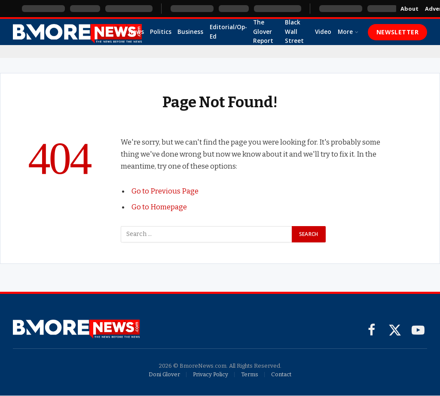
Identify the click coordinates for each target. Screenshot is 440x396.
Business (190, 32)
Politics (160, 32)
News (136, 32)
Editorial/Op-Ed (228, 31)
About (409, 8)
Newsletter (397, 32)
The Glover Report (263, 32)
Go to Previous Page (165, 191)
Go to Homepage (159, 206)
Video (323, 32)
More (345, 32)
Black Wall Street (294, 32)
